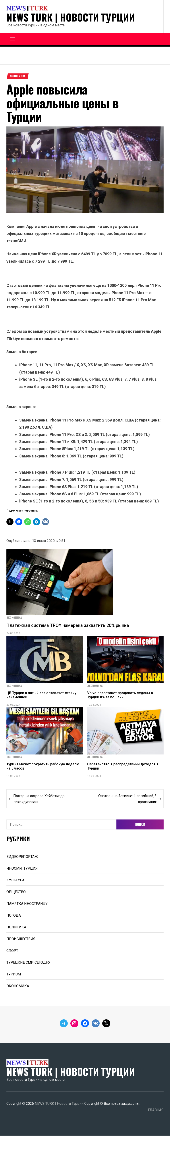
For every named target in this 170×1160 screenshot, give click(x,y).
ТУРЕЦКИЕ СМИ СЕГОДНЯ (28, 962)
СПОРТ (12, 951)
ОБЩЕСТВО (16, 892)
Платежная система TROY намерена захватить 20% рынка (67, 625)
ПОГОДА (13, 915)
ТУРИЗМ (13, 974)
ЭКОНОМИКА (17, 76)
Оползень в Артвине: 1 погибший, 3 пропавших (127, 799)
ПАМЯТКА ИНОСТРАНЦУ (27, 904)
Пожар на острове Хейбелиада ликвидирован (38, 799)
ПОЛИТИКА (16, 927)
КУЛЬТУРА (15, 880)
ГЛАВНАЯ (156, 1110)
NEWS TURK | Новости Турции (70, 17)
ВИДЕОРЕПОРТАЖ (22, 857)
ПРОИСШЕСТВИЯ (20, 939)
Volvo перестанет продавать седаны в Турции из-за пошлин (120, 695)
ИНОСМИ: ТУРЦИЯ (22, 868)
